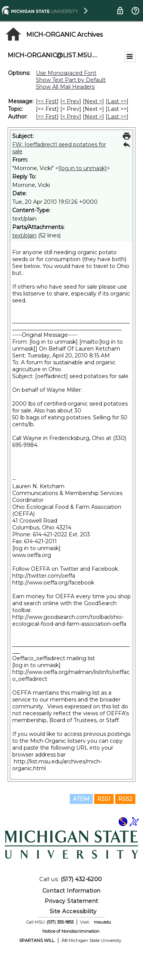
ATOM (81, 799)
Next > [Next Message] (93, 101)
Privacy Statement (71, 901)
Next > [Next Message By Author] (93, 116)
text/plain (24, 235)
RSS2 (125, 799)
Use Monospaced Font (66, 73)
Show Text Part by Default (71, 79)
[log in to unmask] (82, 168)
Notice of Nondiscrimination (71, 931)
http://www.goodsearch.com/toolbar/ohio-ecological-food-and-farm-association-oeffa (69, 620)
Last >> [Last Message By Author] (117, 116)
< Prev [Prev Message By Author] (70, 116)
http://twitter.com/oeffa (43, 575)
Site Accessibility (73, 911)
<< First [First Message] (47, 101)
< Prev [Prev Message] (70, 101)
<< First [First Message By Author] (47, 116)
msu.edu (102, 922)
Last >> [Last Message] (117, 101)
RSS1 (104, 799)
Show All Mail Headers (65, 86)
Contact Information (71, 890)
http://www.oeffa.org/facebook (53, 582)
